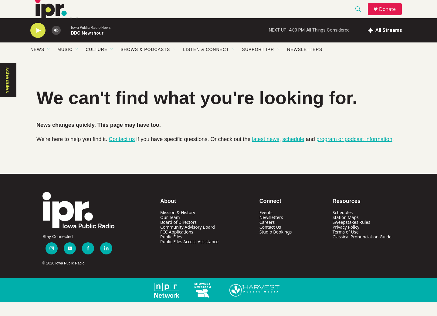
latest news (265, 153)
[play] (38, 44)
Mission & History (177, 226)
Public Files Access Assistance (189, 255)
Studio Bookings (275, 245)
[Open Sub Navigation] (48, 63)
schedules (7, 94)
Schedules (343, 226)
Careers (267, 236)
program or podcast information (354, 153)
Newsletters (304, 63)
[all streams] (385, 44)
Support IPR (258, 63)
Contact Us (270, 241)
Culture (96, 63)
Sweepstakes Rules (351, 236)
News (37, 63)
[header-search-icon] (361, 16)
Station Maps (346, 231)
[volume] (56, 44)
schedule (293, 153)
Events (266, 226)
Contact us (122, 153)
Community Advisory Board (187, 241)
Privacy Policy (346, 241)
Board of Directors (178, 236)
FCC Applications (176, 245)
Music (65, 63)
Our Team (170, 231)
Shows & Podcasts (145, 63)
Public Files (171, 250)
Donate (391, 16)
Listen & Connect (206, 63)
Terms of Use (346, 245)
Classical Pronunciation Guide (362, 250)
